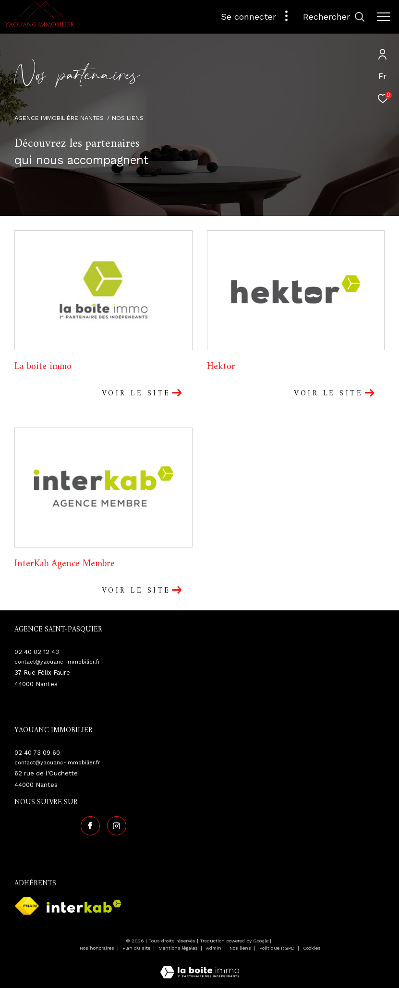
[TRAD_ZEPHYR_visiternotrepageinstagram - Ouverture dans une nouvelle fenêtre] (116, 825)
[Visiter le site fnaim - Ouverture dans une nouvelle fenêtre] (26, 906)
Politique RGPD (277, 948)
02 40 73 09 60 (37, 752)
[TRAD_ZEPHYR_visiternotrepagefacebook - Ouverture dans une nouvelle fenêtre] (90, 825)
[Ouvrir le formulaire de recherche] (334, 17)
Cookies (312, 948)
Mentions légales (178, 948)
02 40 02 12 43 (36, 651)
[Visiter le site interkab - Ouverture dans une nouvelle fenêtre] (84, 906)
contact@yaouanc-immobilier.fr (57, 662)
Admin (214, 948)
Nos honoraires (98, 948)
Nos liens (241, 948)
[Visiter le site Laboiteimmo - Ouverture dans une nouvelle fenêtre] (199, 966)
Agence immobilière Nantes (59, 117)
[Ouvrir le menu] (383, 17)
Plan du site (137, 948)
